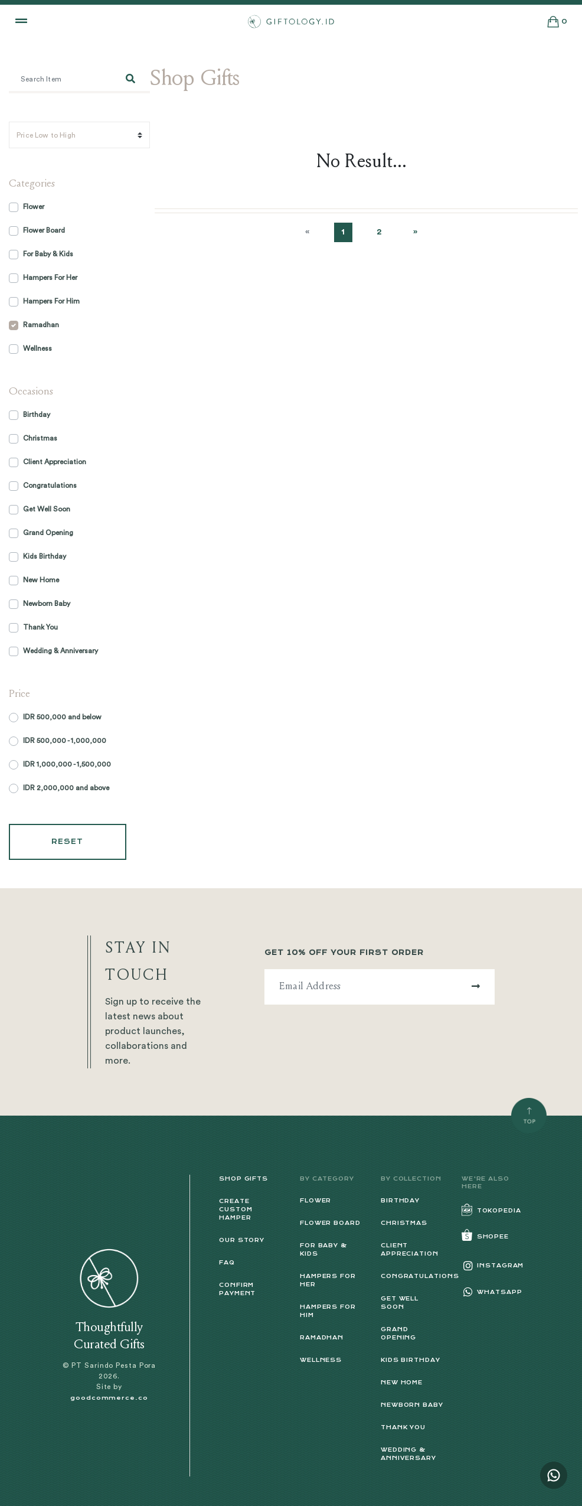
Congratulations (50, 485)
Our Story (241, 1240)
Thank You (40, 627)
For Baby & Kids (48, 253)
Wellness (37, 348)
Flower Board (44, 230)
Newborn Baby (46, 603)
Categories (32, 184)
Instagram (493, 1265)
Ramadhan (41, 324)
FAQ (227, 1262)
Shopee (485, 1236)
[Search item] (60, 80)
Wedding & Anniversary (60, 650)
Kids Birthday (44, 556)
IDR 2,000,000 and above (66, 787)
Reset (67, 841)
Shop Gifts (243, 1178)
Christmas (40, 438)
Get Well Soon (46, 509)
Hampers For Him (51, 301)
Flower (33, 206)
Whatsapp (492, 1292)
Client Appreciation (54, 461)
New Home (41, 580)
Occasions (31, 392)
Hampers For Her (50, 277)
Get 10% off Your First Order (344, 952)
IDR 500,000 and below (62, 717)
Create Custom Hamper (235, 1209)
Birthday (36, 414)
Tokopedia (491, 1210)
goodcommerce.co (109, 1397)
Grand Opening (48, 532)
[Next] (415, 233)
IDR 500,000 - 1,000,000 (64, 740)
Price (19, 694)
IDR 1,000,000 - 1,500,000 (67, 764)
